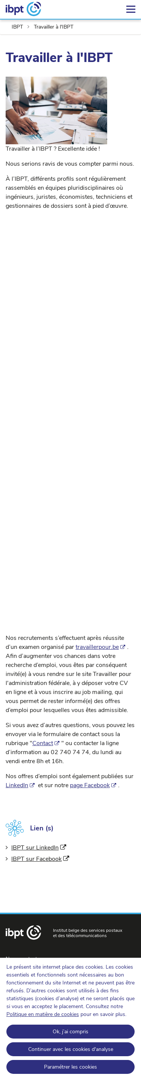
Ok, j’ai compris (70, 1031)
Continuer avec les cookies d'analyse (70, 1049)
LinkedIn (17, 785)
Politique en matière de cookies (42, 1014)
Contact (42, 743)
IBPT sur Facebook (40, 859)
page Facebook (90, 785)
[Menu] (130, 9)
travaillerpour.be (97, 647)
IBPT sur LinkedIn (38, 848)
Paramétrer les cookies (70, 1066)
